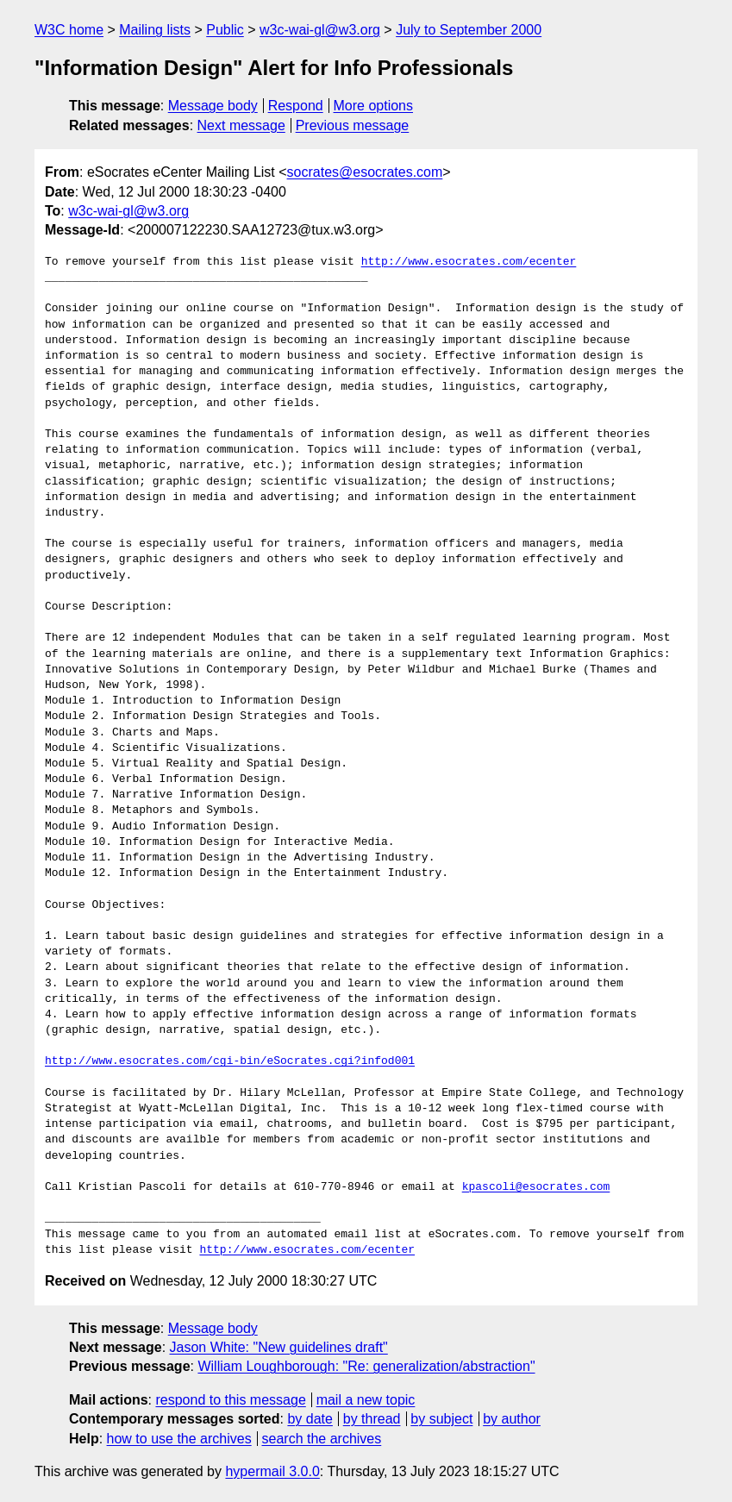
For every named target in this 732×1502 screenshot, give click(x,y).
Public (225, 29)
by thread (372, 1418)
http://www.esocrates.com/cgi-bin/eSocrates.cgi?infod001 (230, 1061)
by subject (441, 1418)
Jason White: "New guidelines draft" (279, 1347)
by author (512, 1418)
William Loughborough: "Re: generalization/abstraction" (366, 1366)
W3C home (68, 29)
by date (309, 1418)
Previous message (353, 125)
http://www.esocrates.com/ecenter (469, 262)
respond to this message (230, 1399)
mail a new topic (366, 1399)
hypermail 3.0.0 (272, 1471)
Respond (295, 105)
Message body (213, 105)
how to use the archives (179, 1438)
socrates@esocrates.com (365, 172)
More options (374, 105)
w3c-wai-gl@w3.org (320, 29)
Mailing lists (155, 29)
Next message (241, 125)
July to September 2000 (468, 29)
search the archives (322, 1438)
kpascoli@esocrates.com (536, 1187)
